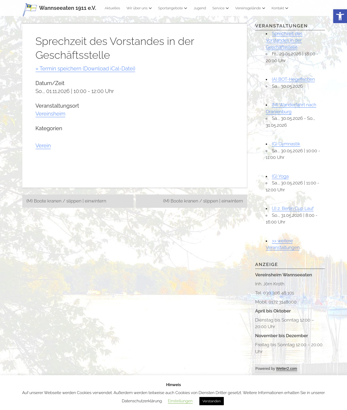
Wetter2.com (286, 368)
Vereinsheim (51, 114)
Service (220, 8)
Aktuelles (112, 8)
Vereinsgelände (250, 8)
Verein (43, 145)
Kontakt (280, 8)
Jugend (200, 8)
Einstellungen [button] (180, 401)
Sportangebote (172, 8)
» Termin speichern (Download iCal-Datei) (85, 68)
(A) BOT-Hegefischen (293, 79)
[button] (340, 16)
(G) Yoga (280, 176)
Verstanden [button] (212, 401)
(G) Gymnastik (286, 143)
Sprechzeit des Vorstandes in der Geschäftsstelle (284, 40)
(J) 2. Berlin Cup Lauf (293, 208)
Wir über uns (139, 8)
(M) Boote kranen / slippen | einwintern (66, 201)
